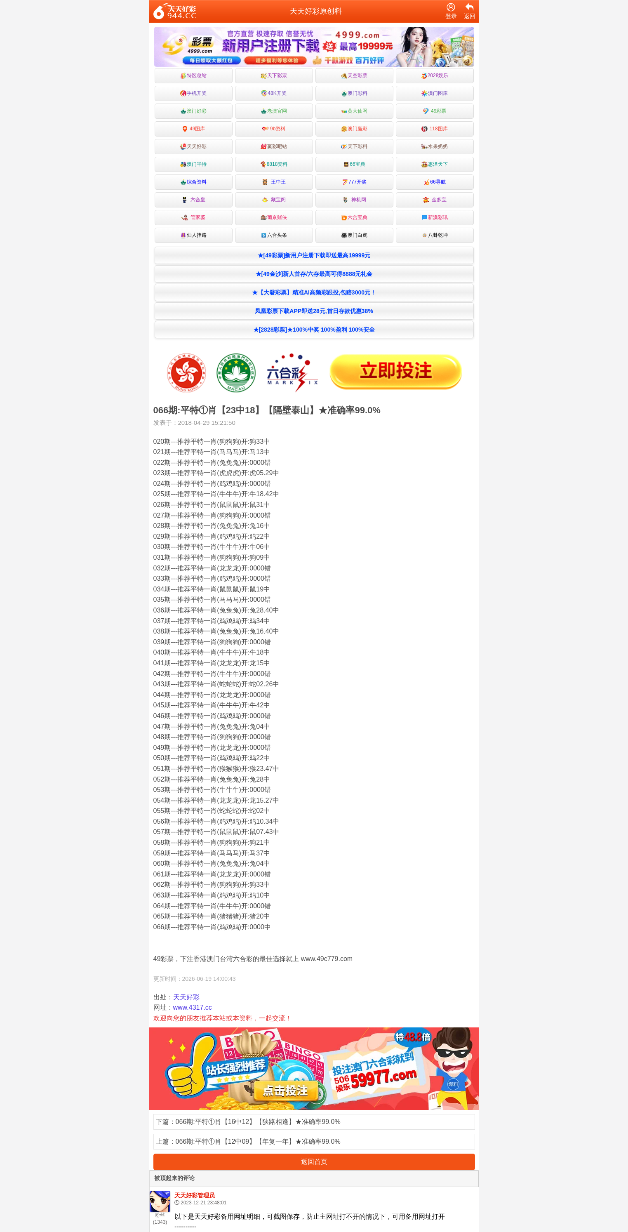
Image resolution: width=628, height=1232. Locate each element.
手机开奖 (193, 93)
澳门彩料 (354, 93)
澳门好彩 (193, 111)
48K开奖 (273, 93)
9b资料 (274, 129)
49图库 (193, 129)
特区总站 (193, 76)
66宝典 (354, 164)
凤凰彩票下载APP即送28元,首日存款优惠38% (314, 311)
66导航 (434, 182)
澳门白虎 (354, 235)
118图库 (434, 129)
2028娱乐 (435, 76)
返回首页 (314, 1161)
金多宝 (435, 200)
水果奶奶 (434, 147)
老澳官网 (274, 111)
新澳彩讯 (434, 217)
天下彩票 (274, 76)
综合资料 (193, 182)
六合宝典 (354, 217)
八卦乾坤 (434, 235)
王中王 (274, 182)
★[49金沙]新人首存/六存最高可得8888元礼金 (314, 274)
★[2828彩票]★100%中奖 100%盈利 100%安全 (314, 329)
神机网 (354, 200)
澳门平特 (193, 164)
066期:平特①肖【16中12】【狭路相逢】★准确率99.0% (258, 1121)
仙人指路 (193, 235)
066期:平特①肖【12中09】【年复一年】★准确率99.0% (258, 1141)
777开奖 (354, 182)
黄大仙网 (354, 111)
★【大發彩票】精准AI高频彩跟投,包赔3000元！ (314, 292)
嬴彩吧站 (274, 147)
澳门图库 (434, 93)
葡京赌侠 (274, 217)
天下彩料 (354, 147)
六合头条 (274, 235)
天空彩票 (354, 76)
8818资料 (274, 164)
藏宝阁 (274, 200)
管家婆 (193, 217)
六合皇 (193, 200)
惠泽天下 (434, 164)
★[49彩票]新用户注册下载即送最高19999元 (314, 255)
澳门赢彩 (354, 129)
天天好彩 (193, 147)
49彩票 (435, 111)
